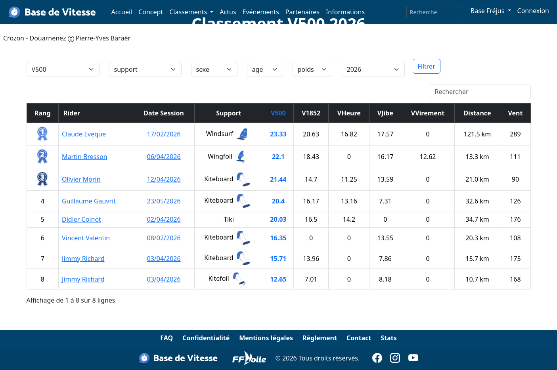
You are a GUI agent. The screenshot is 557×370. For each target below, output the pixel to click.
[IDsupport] (145, 69)
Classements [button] (189, 12)
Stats (388, 338)
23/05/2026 (163, 201)
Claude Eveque (84, 134)
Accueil (121, 12)
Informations (345, 12)
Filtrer (426, 66)
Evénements (261, 12)
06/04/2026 (163, 156)
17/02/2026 (163, 134)
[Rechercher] (480, 91)
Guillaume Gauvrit (89, 201)
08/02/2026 (163, 238)
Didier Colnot (81, 219)
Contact (358, 338)
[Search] (435, 12)
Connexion (533, 10)
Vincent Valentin (86, 238)
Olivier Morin (81, 179)
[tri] (63, 69)
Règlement (319, 338)
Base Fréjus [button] (488, 10)
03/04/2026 (163, 258)
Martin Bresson (84, 156)
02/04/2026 (163, 219)
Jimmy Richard (83, 258)
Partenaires (302, 12)
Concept (150, 12)
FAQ (166, 338)
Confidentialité (206, 338)
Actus (228, 12)
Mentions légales (266, 338)
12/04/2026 (163, 179)
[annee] (373, 69)
